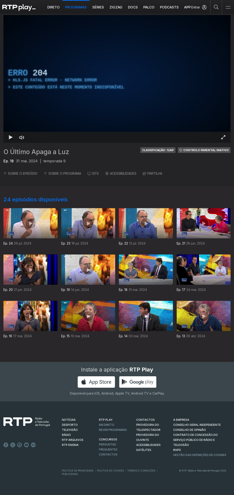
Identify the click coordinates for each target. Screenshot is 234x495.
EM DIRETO (106, 425)
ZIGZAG (115, 7)
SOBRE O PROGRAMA (62, 173)
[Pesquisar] (216, 7)
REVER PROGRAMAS (113, 430)
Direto (53, 7)
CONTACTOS (145, 419)
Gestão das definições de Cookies (199, 455)
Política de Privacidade (77, 470)
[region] (117, 79)
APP (187, 7)
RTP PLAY (106, 419)
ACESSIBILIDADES (120, 173)
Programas (76, 7)
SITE (93, 173)
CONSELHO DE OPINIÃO (189, 430)
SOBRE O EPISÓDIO (20, 173)
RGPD (177, 450)
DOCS (133, 7)
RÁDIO (66, 435)
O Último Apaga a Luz (36, 152)
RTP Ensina (70, 445)
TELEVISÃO (70, 430)
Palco (148, 7)
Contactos (108, 454)
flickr (33, 445)
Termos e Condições (141, 470)
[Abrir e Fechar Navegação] (228, 7)
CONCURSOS (108, 439)
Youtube (26, 445)
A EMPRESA (181, 419)
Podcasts (169, 7)
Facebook (5, 445)
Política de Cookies (110, 470)
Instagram (19, 445)
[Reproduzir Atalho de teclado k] (10, 137)
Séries (98, 7)
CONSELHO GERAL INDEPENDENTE (197, 425)
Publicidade (70, 474)
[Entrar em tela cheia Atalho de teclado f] (223, 137)
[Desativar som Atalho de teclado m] (21, 137)
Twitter (12, 445)
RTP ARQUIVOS (72, 440)
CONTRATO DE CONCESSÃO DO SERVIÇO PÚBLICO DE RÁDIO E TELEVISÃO (195, 440)
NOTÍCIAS (69, 419)
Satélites (143, 450)
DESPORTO (70, 425)
